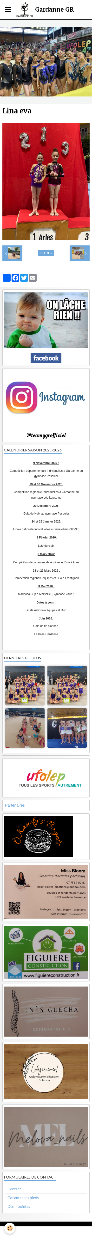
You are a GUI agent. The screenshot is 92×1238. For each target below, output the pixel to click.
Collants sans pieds (23, 1197)
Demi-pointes (18, 1206)
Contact (14, 1188)
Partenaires (15, 805)
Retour (46, 253)
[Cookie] (9, 1228)
